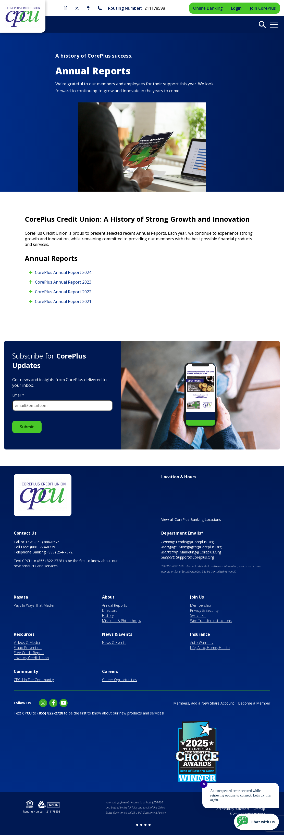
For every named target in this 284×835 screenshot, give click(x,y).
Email (18, 395)
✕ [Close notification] (204, 784)
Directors (109, 610)
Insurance (200, 634)
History (108, 615)
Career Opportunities (119, 679)
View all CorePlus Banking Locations (191, 519)
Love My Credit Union (31, 657)
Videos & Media (27, 642)
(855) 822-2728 (49, 560)
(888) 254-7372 (59, 552)
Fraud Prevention (28, 647)
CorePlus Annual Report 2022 (63, 292)
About (108, 597)
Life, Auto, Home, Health (210, 647)
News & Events (117, 634)
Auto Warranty (201, 642)
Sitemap (259, 809)
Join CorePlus (263, 8)
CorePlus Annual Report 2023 (63, 282)
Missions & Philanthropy (121, 620)
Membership (200, 605)
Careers (110, 671)
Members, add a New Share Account (203, 703)
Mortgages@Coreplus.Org (200, 547)
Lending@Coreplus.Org (195, 541)
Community (26, 671)
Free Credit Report (29, 652)
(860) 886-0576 (46, 541)
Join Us (197, 597)
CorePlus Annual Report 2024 (63, 272)
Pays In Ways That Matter (34, 605)
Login (236, 8)
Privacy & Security (204, 610)
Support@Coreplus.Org (195, 557)
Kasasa (21, 597)
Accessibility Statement (232, 809)
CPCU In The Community (34, 679)
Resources (24, 634)
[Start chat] (256, 822)
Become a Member (254, 703)
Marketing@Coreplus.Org (200, 552)
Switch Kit (198, 615)
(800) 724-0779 (42, 547)
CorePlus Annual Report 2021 (63, 301)
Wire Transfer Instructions (211, 620)
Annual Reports (114, 605)
